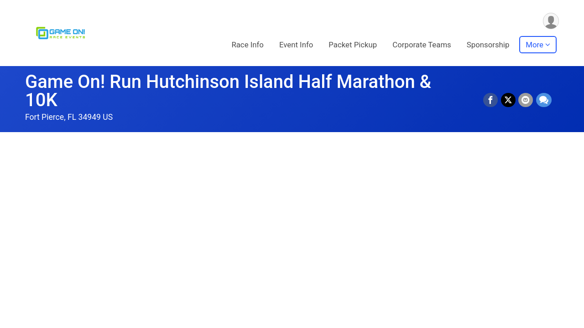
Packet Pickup (352, 45)
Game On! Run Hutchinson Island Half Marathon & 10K (228, 91)
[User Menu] (550, 21)
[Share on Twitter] (508, 100)
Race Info (247, 45)
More (534, 45)
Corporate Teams (421, 45)
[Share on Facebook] (491, 100)
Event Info (296, 45)
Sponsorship (488, 45)
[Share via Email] (526, 100)
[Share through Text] (544, 100)
